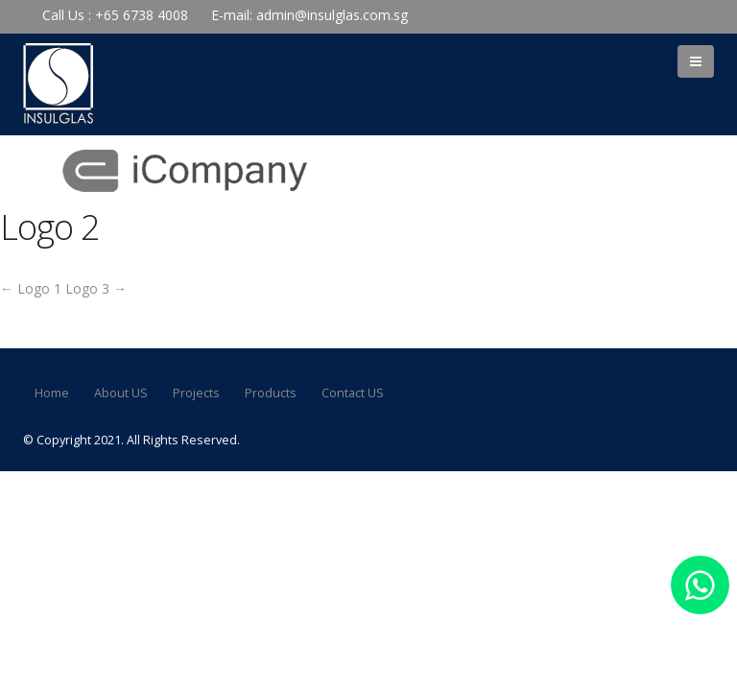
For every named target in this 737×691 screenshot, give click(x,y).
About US (121, 393)
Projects (196, 393)
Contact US (352, 393)
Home (52, 393)
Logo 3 (96, 288)
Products (271, 393)
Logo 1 (30, 288)
